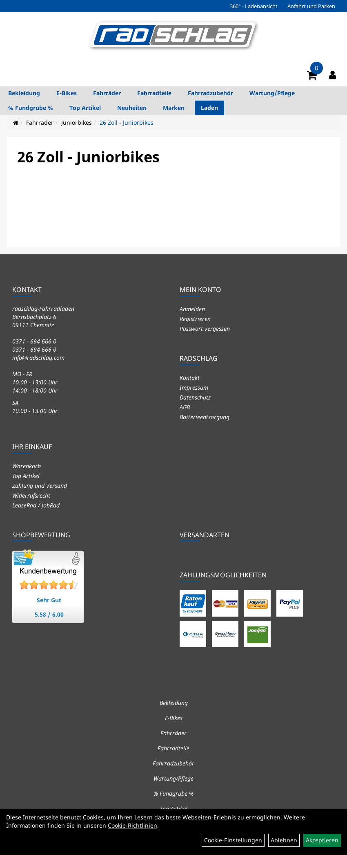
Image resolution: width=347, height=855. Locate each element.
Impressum (194, 387)
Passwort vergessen (205, 328)
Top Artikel (85, 108)
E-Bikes (66, 93)
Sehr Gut (49, 600)
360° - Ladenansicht (254, 6)
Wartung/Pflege (272, 93)
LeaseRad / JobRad (36, 505)
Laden (209, 108)
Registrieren (195, 319)
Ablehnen (284, 840)
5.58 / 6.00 (49, 614)
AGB (185, 407)
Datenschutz (195, 397)
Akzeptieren (322, 840)
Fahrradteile (154, 93)
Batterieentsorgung (204, 417)
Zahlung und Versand (39, 485)
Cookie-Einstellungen (233, 840)
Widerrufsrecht (31, 495)
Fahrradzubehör (210, 93)
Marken (174, 108)
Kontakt (190, 377)
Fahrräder (107, 93)
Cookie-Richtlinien (132, 825)
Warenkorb (26, 466)
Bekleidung (24, 93)
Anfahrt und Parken (311, 6)
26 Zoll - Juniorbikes (126, 122)
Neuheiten (132, 108)
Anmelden (192, 309)
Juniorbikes (76, 122)
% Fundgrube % (30, 108)
